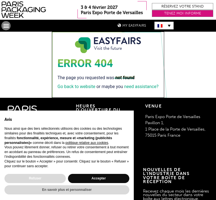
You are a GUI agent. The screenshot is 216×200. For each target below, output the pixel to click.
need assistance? (141, 86)
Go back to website (76, 86)
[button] (182, 6)
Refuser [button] (35, 178)
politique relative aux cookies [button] (86, 143)
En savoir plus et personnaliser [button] (67, 190)
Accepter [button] (98, 178)
